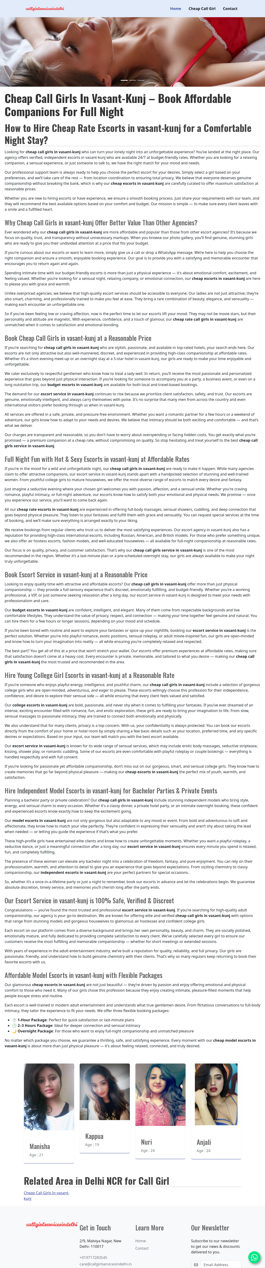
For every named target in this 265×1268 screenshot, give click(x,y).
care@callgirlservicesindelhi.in (106, 1263)
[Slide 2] (132, 80)
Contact (230, 8)
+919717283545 (93, 1257)
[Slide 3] (140, 80)
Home (175, 8)
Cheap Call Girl (202, 8)
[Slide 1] (124, 80)
